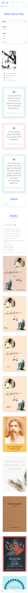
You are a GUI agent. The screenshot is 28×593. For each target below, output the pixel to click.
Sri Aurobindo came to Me (10, 238)
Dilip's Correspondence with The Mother (14, 240)
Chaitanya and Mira (8, 247)
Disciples (6, 6)
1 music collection (10, 80)
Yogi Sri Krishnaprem (9, 250)
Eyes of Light (7, 243)
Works (4, 33)
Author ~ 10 (9, 78)
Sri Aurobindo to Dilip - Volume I (12, 229)
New (17, 2)
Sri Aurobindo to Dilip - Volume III (12, 234)
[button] (14, 204)
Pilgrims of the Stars (9, 245)
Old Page (14, 42)
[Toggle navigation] (12, 2)
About (4, 27)
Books (4, 36)
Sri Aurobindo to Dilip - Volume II (12, 231)
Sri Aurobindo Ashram (11, 73)
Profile (4, 29)
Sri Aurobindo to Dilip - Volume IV (12, 236)
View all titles (14, 218)
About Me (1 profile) (11, 75)
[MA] (5, 3)
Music (4, 38)
